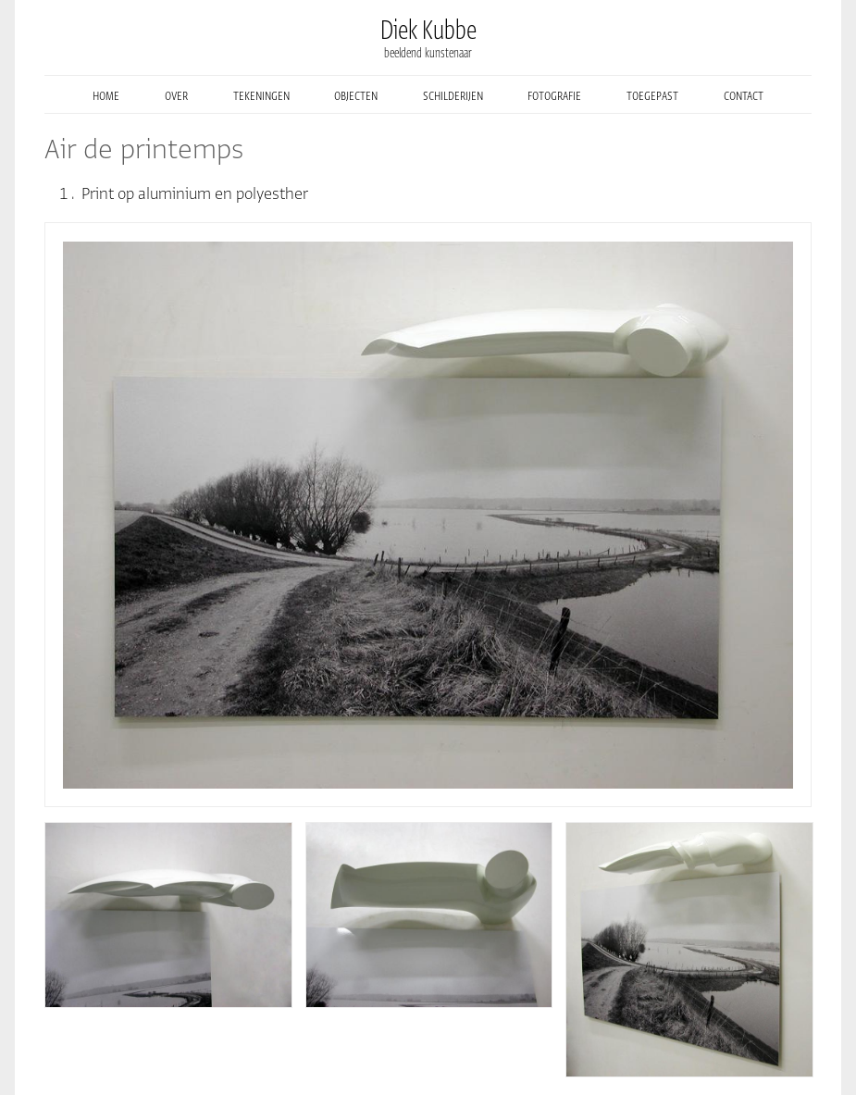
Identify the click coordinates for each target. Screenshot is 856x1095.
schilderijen (453, 94)
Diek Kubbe (428, 30)
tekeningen (261, 94)
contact (743, 94)
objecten (356, 94)
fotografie (554, 94)
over (176, 94)
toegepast (652, 94)
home (106, 94)
